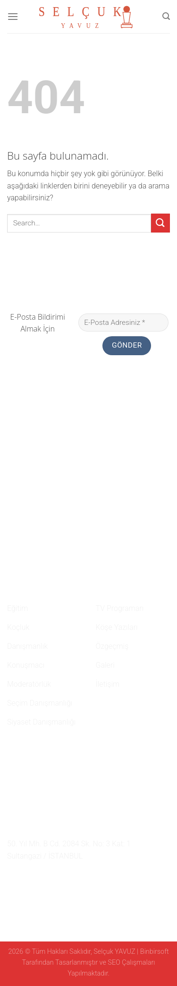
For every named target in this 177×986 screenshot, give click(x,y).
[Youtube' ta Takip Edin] (59, 878)
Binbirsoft (154, 952)
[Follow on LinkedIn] (47, 878)
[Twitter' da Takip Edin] (36, 878)
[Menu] (12, 16)
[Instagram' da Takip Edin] (24, 878)
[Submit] (160, 223)
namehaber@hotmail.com (56, 827)
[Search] (166, 16)
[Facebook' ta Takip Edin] (13, 878)
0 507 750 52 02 (38, 809)
